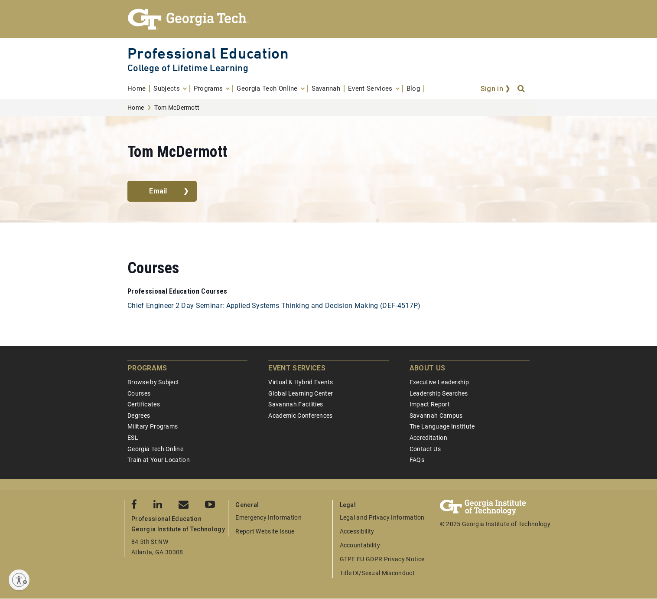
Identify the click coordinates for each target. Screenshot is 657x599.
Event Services (296, 368)
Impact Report (430, 404)
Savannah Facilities (295, 404)
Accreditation (428, 437)
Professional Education (208, 53)
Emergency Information (268, 517)
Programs (147, 368)
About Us (428, 368)
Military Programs (152, 426)
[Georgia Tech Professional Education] (328, 19)
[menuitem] (138, 88)
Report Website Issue (264, 531)
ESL (132, 437)
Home (135, 107)
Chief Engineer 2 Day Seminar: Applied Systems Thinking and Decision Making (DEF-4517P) (274, 305)
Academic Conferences (300, 415)
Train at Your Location (158, 459)
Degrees (138, 415)
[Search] (521, 89)
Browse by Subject (153, 382)
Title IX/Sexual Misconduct (377, 573)
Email (158, 191)
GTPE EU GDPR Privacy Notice (382, 559)
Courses (138, 393)
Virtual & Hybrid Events (300, 382)
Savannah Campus (436, 415)
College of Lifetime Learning (187, 67)
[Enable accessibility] (19, 580)
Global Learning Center (300, 393)
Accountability (360, 545)
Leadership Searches (439, 393)
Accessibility (357, 531)
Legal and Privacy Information (382, 517)
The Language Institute (442, 426)
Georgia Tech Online (155, 448)
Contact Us (425, 448)
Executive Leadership (439, 382)
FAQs (417, 459)
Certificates (143, 404)
